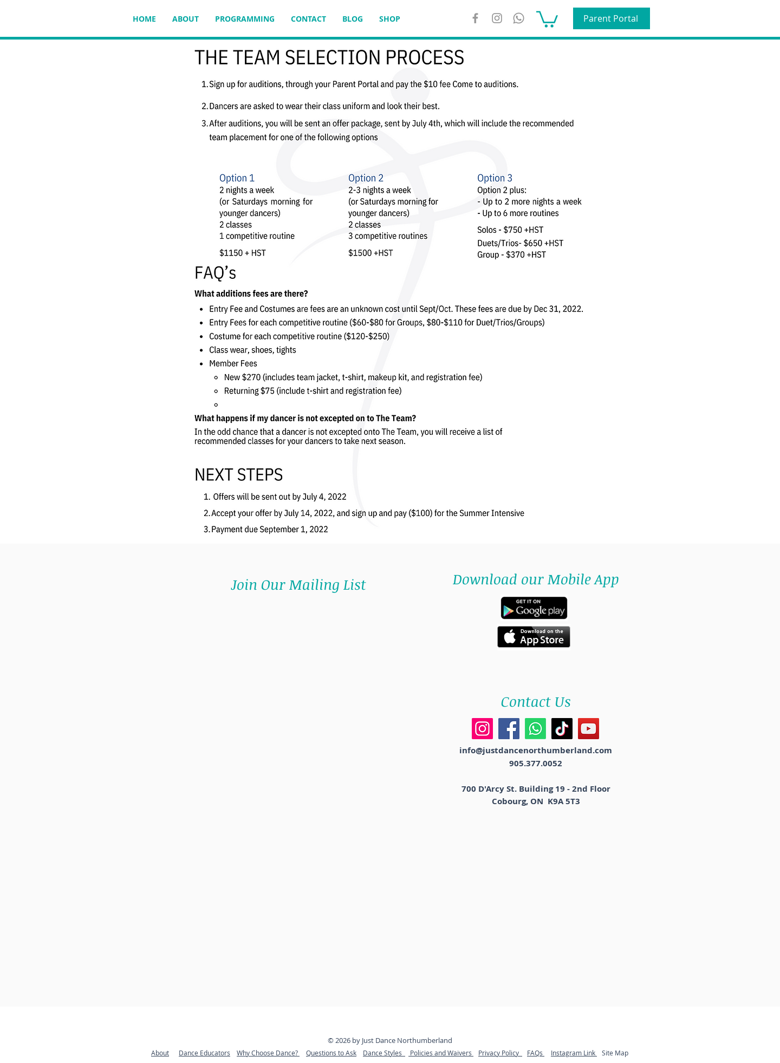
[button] (547, 18)
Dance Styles (384, 1052)
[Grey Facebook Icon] (475, 18)
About (160, 1052)
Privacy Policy (500, 1052)
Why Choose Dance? (268, 1052)
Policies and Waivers (440, 1052)
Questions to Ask (331, 1052)
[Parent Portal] (611, 18)
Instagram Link (574, 1052)
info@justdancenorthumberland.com (535, 750)
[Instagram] (497, 18)
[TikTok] (562, 728)
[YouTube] (588, 728)
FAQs (535, 1052)
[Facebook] (508, 728)
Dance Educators (204, 1052)
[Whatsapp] (535, 728)
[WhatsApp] (518, 18)
